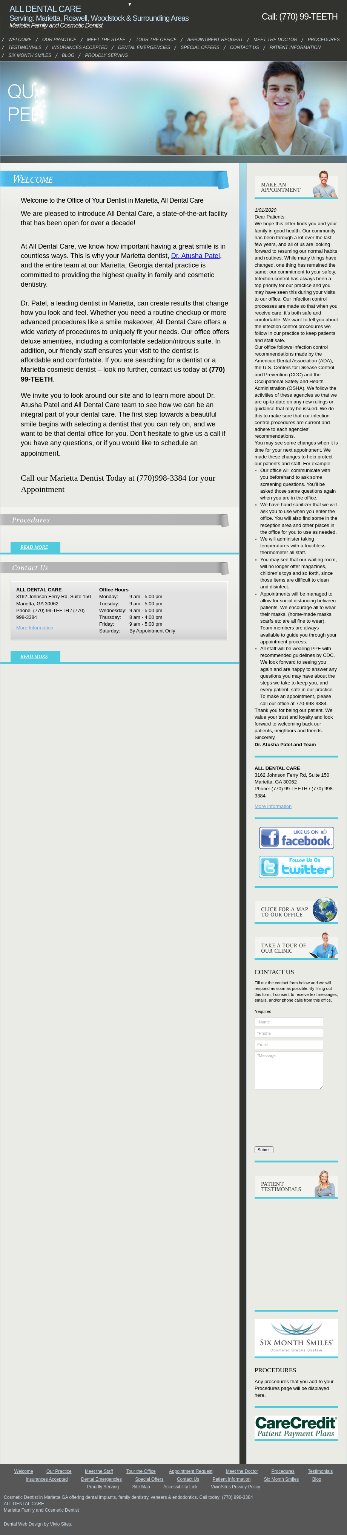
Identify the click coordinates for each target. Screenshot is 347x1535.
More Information (34, 628)
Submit (264, 1149)
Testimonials (21, 47)
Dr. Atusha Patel (195, 256)
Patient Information (287, 47)
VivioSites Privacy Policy (235, 1486)
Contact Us (242, 47)
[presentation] (285, 1119)
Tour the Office (141, 1471)
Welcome (18, 39)
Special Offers (149, 1479)
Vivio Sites (60, 1524)
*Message (289, 1070)
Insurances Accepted (47, 1479)
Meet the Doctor (268, 39)
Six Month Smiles (23, 55)
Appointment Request (190, 1471)
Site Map (141, 1486)
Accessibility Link (180, 1486)
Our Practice (55, 39)
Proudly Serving (103, 1486)
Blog (316, 1479)
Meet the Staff (99, 1471)
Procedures (320, 39)
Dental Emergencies (101, 1479)
